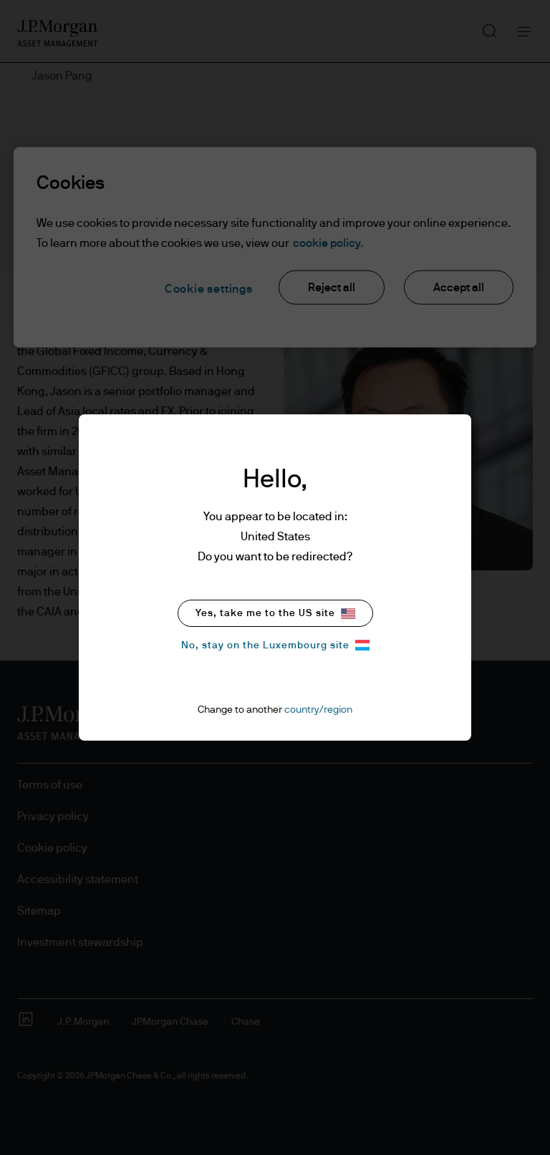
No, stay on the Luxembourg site (275, 645)
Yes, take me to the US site (275, 613)
